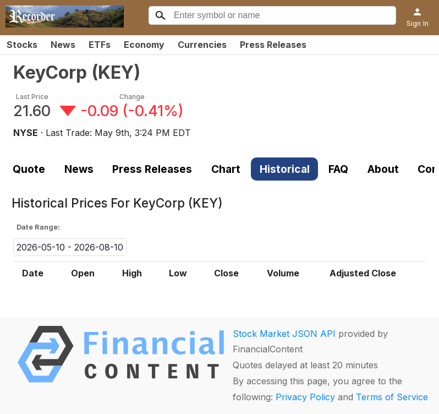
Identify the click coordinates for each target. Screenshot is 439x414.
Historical (285, 169)
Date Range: (38, 227)
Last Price (32, 96)
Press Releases (273, 44)
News (63, 44)
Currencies (202, 44)
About (383, 169)
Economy (144, 44)
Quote (29, 169)
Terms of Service (392, 396)
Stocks (22, 44)
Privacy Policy (305, 396)
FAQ (338, 169)
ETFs (100, 44)
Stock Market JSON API (284, 333)
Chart (225, 169)
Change (132, 96)
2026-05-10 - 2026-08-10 (70, 247)
